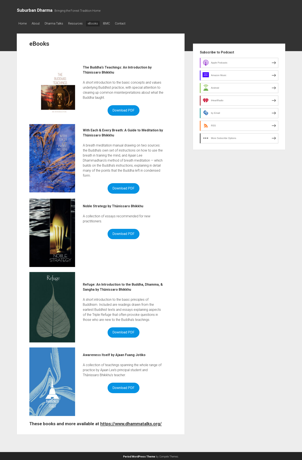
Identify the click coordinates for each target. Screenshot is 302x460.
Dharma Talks (56, 23)
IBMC (112, 23)
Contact (127, 23)
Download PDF (123, 109)
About (37, 23)
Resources (79, 23)
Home (22, 23)
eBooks (98, 23)
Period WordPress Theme (139, 455)
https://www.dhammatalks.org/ (131, 422)
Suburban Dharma (34, 10)
